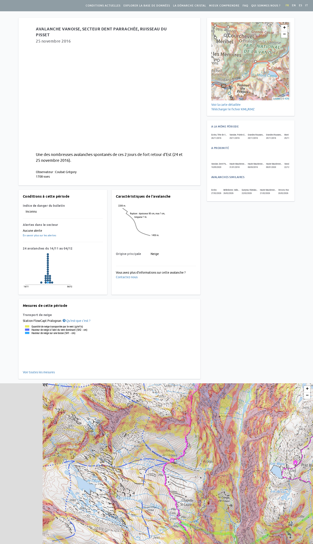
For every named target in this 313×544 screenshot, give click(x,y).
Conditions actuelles (103, 5)
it (306, 5)
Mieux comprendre (224, 5)
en (294, 5)
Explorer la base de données (146, 5)
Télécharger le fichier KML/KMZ (233, 109)
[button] (76, 320)
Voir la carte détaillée (226, 104)
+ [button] (284, 28)
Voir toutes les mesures (39, 372)
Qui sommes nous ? (265, 5)
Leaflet (276, 98)
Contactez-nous (127, 277)
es (300, 5)
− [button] (284, 34)
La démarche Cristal (189, 5)
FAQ (245, 5)
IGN (287, 98)
